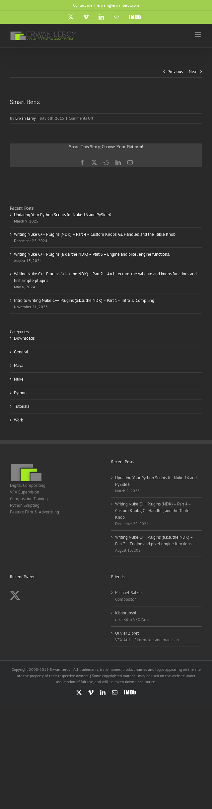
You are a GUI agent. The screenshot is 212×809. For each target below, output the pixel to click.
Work (18, 420)
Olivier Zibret (127, 633)
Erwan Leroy (25, 118)
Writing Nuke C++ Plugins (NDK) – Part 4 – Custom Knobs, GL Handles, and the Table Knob (95, 234)
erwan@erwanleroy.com (118, 5)
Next (193, 71)
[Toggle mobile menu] (198, 34)
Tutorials (21, 406)
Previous (175, 71)
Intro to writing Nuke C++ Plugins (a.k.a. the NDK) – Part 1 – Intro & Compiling (84, 300)
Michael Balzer (128, 592)
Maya (18, 365)
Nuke (19, 379)
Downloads (24, 338)
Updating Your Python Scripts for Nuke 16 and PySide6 (62, 215)
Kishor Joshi (125, 613)
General (21, 352)
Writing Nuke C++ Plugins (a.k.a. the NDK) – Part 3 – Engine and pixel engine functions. (92, 254)
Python (20, 393)
